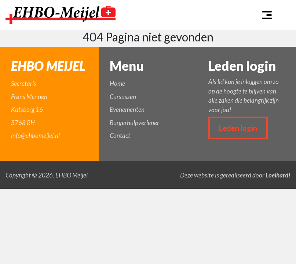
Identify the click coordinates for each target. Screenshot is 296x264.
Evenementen (127, 109)
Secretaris (23, 83)
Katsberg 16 (27, 109)
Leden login (238, 128)
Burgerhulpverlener (134, 122)
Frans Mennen (29, 96)
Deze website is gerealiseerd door (235, 175)
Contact (120, 135)
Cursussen (123, 96)
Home (117, 83)
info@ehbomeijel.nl (35, 135)
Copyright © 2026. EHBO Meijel (47, 175)
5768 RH (23, 122)
